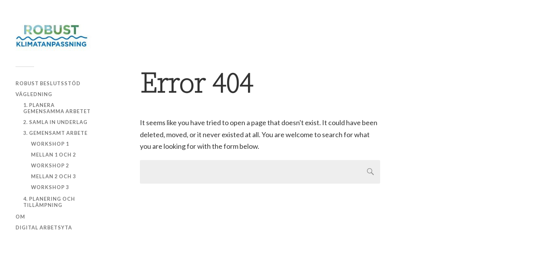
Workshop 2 (50, 165)
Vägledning (34, 94)
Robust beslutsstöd (48, 83)
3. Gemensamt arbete (55, 133)
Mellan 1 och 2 (53, 155)
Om (20, 217)
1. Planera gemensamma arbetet (57, 108)
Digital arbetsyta (44, 227)
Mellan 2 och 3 (53, 176)
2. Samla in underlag (55, 122)
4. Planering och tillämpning (49, 202)
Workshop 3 (50, 187)
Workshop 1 (50, 144)
